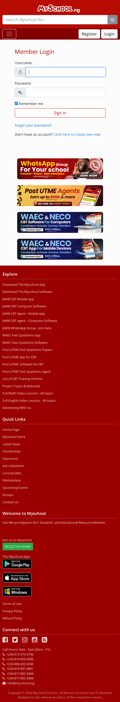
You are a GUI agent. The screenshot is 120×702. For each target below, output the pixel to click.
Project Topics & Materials (21, 386)
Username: (24, 62)
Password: (23, 83)
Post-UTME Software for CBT (23, 364)
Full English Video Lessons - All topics (29, 400)
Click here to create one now (77, 134)
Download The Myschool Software (27, 291)
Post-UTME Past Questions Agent (26, 371)
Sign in (60, 113)
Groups (7, 495)
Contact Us (10, 502)
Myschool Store (13, 436)
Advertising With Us (16, 407)
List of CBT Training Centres (22, 378)
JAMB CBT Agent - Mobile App (23, 313)
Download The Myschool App (23, 284)
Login (109, 34)
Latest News (11, 444)
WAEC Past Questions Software (25, 342)
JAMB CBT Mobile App (18, 299)
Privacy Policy (12, 611)
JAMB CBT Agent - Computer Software (29, 320)
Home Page (10, 429)
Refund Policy (12, 618)
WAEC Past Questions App (21, 335)
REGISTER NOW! (18, 546)
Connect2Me (11, 473)
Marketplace (11, 480)
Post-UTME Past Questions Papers (27, 349)
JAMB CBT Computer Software (24, 306)
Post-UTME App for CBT (19, 357)
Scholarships (11, 451)
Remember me (29, 103)
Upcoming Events (15, 487)
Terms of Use (11, 603)
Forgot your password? (33, 125)
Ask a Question (13, 465)
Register (89, 34)
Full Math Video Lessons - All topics (27, 393)
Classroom (10, 458)
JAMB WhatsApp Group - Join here (26, 328)
